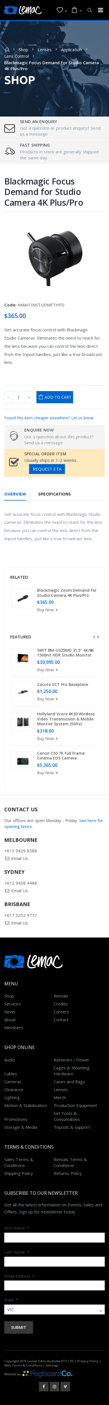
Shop (23, 49)
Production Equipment (75, 1105)
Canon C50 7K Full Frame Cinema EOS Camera (61, 755)
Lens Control (16, 56)
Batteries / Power (71, 1060)
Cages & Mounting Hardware (72, 1070)
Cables (10, 1073)
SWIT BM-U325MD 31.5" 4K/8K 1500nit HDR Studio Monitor (65, 652)
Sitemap (52, 1365)
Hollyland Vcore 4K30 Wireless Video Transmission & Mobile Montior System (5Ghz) (66, 718)
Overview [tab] (15, 494)
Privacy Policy (87, 1361)
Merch (60, 1097)
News (10, 1011)
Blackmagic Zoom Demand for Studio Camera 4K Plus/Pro (67, 592)
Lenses (45, 49)
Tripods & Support (72, 1127)
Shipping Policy (18, 1173)
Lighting (12, 1097)
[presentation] (94, 637)
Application (71, 49)
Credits (61, 1004)
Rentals (61, 996)
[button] (62, 10)
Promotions (15, 1119)
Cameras (13, 1081)
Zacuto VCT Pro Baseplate (62, 684)
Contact (61, 1019)
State (11, 1300)
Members (13, 1027)
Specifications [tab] (54, 494)
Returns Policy (68, 1173)
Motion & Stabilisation (25, 1105)
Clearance (13, 1089)
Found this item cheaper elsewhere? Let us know (48, 418)
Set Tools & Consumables (67, 1116)
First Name (16, 1228)
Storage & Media (20, 1127)
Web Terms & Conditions (23, 1365)
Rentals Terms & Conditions (70, 1162)
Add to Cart (58, 397)
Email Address (19, 1276)
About (10, 1019)
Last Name (16, 1252)
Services (12, 1004)
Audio (9, 1060)
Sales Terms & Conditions (18, 1162)
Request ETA (47, 469)
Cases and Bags (69, 1081)
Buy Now (48, 609)
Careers (61, 1011)
